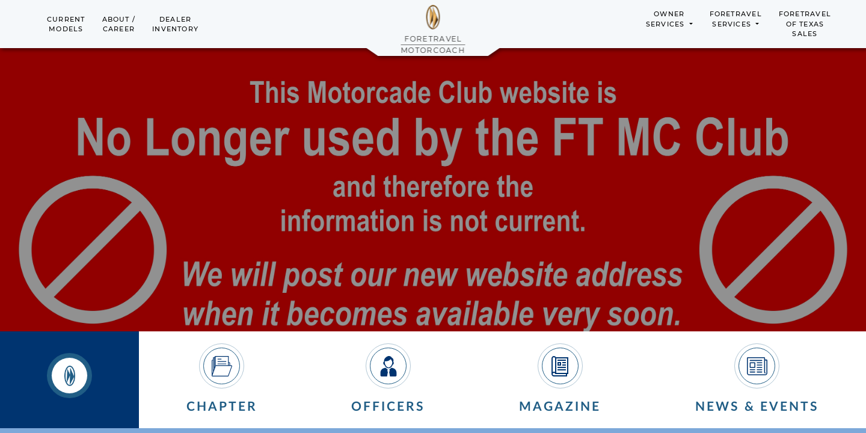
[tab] (69, 380)
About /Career (119, 24)
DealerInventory (175, 24)
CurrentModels (66, 24)
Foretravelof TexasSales (805, 24)
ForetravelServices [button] (736, 19)
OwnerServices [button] (666, 19)
